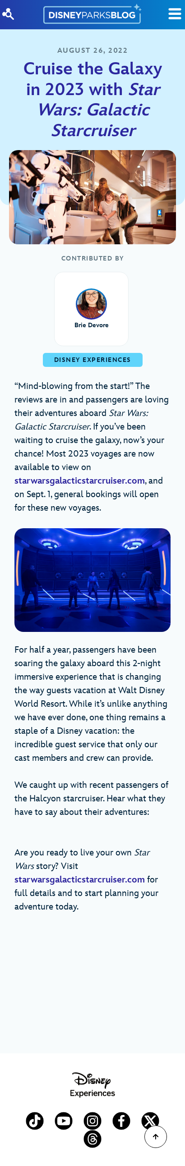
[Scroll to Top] (155, 1136)
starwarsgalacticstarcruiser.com (79, 481)
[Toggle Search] (175, 14)
